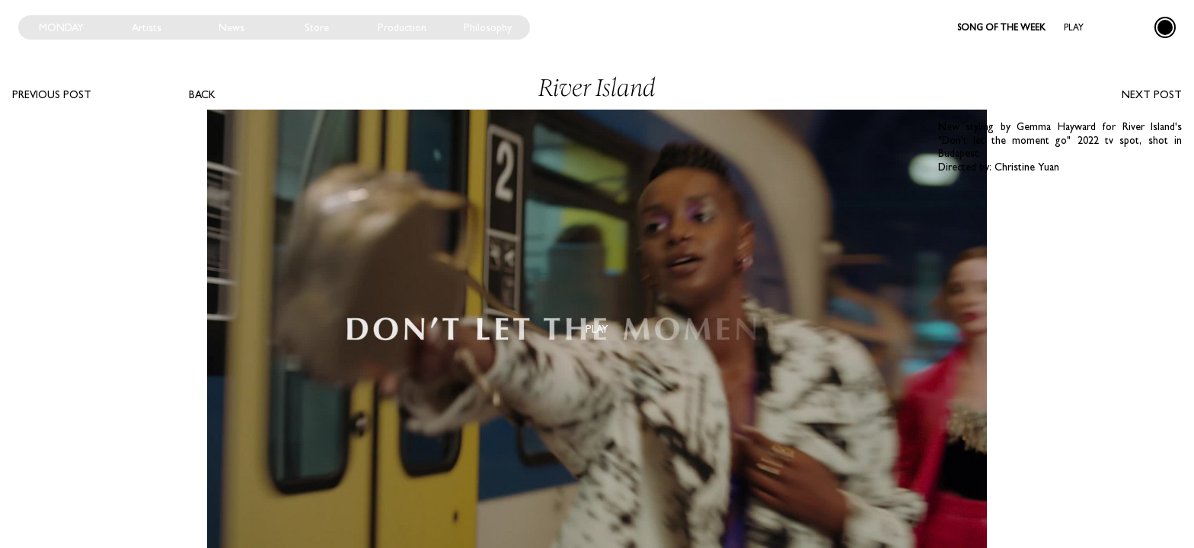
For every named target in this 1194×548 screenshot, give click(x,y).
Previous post (51, 94)
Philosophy (488, 27)
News (231, 27)
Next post (1152, 94)
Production (402, 27)
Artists (146, 27)
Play (1074, 27)
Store (317, 27)
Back (202, 94)
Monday (61, 27)
